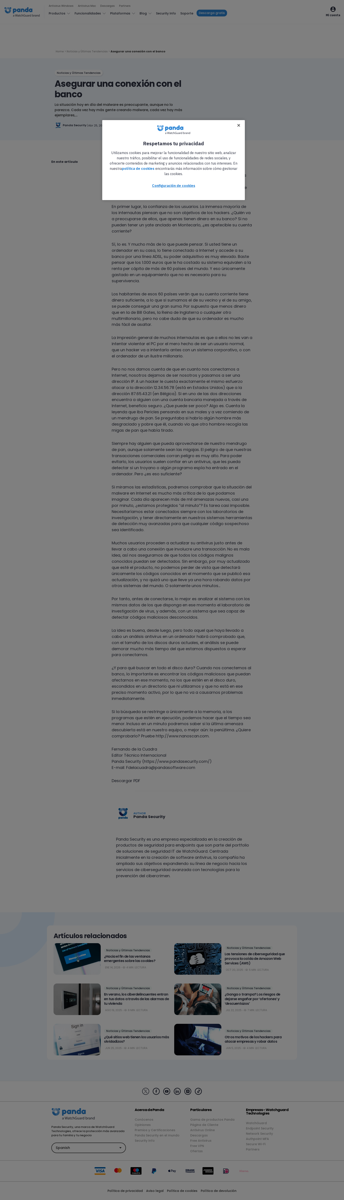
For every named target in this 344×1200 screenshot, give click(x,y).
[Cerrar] (239, 125)
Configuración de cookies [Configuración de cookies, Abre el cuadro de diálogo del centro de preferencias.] (173, 185)
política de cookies (138, 168)
